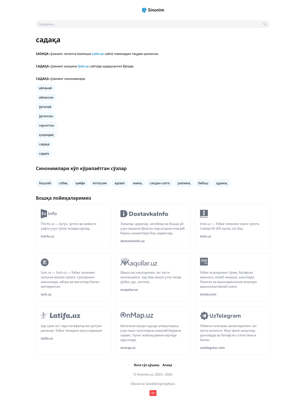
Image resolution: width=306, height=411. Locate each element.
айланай (45, 88)
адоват (120, 183)
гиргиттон (46, 125)
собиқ (63, 183)
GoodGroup (154, 384)
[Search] (265, 24)
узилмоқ (184, 183)
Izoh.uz (83, 66)
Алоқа (167, 365)
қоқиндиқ (46, 135)
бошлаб (45, 183)
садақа (44, 144)
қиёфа (80, 183)
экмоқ (137, 183)
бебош (203, 183)
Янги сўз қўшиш (146, 365)
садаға (44, 153)
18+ (153, 393)
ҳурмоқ (221, 183)
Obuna (136, 384)
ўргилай (45, 107)
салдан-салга (160, 183)
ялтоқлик (100, 183)
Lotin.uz (98, 54)
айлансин (46, 97)
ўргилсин (46, 116)
